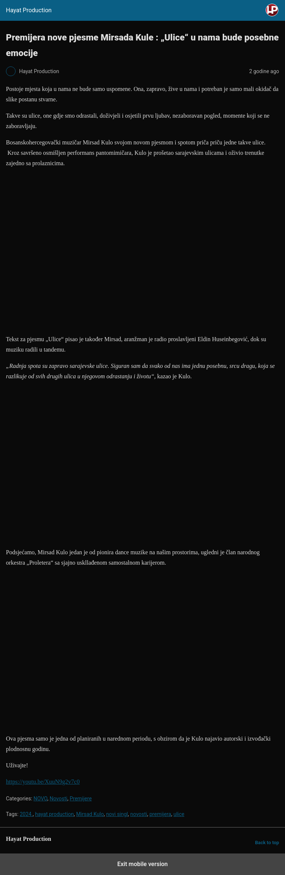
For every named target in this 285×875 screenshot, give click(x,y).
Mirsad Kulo (90, 814)
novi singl (117, 814)
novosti (138, 814)
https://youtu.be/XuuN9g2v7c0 (43, 781)
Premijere (81, 798)
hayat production (54, 814)
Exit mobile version (142, 864)
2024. (26, 814)
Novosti (59, 798)
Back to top (267, 842)
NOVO (40, 798)
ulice (178, 814)
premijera (160, 814)
